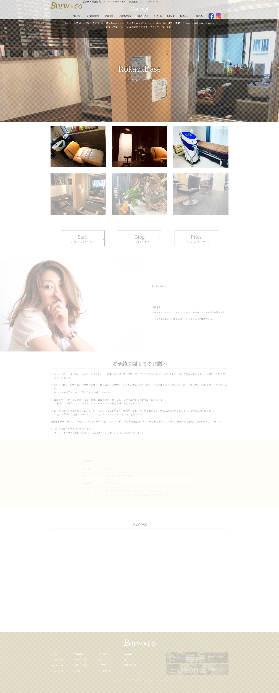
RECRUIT (185, 16)
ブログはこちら (139, 237)
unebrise (109, 16)
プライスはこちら (196, 237)
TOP (54, 653)
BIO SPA (81, 665)
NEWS (103, 665)
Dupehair (58, 659)
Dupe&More (125, 16)
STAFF (171, 16)
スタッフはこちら (82, 237)
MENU (76, 16)
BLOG (199, 16)
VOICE (80, 671)
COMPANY (129, 665)
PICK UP (128, 659)
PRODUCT (142, 16)
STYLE (158, 16)
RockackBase (92, 16)
